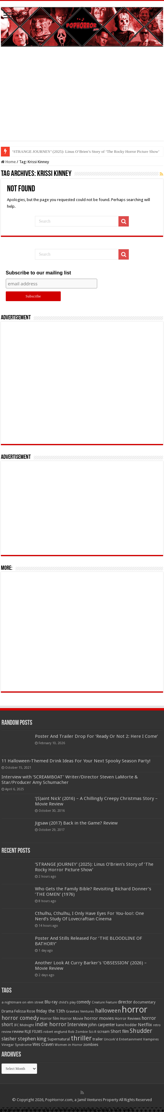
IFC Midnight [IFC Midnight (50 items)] (24, 1025)
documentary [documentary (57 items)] (144, 1002)
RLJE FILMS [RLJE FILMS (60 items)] (34, 1031)
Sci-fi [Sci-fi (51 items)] (92, 1032)
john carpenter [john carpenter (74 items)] (101, 1024)
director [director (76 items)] (125, 1001)
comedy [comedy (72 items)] (84, 1001)
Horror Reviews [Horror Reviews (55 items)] (128, 1018)
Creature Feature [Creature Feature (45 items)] (104, 1002)
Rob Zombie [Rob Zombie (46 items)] (78, 1032)
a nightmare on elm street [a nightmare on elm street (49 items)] (22, 1002)
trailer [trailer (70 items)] (98, 1039)
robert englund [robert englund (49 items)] (55, 1032)
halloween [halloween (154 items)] (108, 1010)
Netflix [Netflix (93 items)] (145, 1024)
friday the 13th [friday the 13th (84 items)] (50, 1011)
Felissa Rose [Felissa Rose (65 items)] (24, 1011)
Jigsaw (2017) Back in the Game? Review (76, 823)
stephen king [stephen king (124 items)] (32, 1039)
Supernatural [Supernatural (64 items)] (58, 1039)
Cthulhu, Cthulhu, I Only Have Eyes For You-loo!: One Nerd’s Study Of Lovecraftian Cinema (89, 916)
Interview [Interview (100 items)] (77, 1024)
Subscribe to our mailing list (38, 272)
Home (8, 162)
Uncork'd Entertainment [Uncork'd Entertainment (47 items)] (123, 1039)
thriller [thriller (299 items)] (81, 1038)
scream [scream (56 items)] (103, 1032)
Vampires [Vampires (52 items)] (151, 1039)
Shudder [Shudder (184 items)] (141, 1030)
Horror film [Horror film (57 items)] (49, 1018)
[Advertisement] (82, 98)
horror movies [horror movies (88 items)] (99, 1018)
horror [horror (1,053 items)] (134, 1009)
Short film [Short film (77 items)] (120, 1031)
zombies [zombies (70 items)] (90, 1044)
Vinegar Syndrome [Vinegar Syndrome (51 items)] (17, 1045)
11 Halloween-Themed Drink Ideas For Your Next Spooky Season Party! (76, 761)
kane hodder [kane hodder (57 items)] (126, 1025)
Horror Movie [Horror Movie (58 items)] (71, 1018)
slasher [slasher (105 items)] (9, 1039)
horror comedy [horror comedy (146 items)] (20, 1018)
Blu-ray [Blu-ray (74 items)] (51, 1001)
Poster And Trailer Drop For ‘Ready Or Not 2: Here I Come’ (96, 736)
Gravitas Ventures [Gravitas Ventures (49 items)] (80, 1011)
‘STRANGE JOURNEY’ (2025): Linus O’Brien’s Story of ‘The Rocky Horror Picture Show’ (85, 151)
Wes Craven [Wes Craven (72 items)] (43, 1044)
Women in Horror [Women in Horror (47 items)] (68, 1045)
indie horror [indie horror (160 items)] (51, 1024)
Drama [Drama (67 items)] (7, 1011)
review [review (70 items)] (18, 1031)
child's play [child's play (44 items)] (67, 1002)
